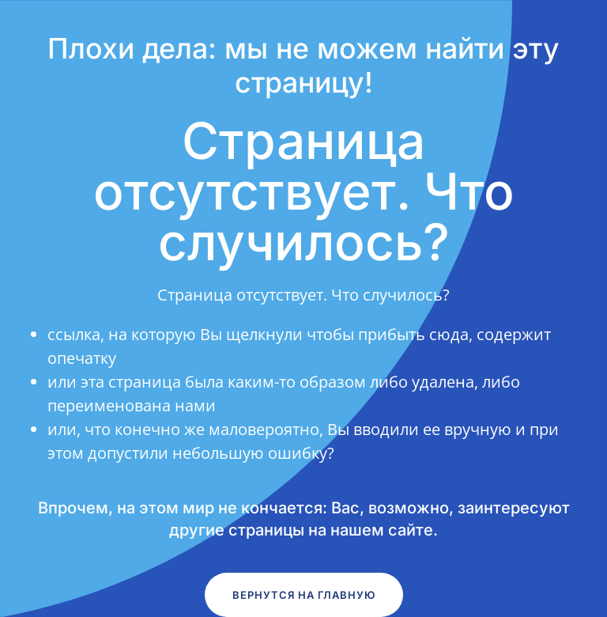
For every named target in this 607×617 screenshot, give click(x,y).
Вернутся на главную (303, 595)
